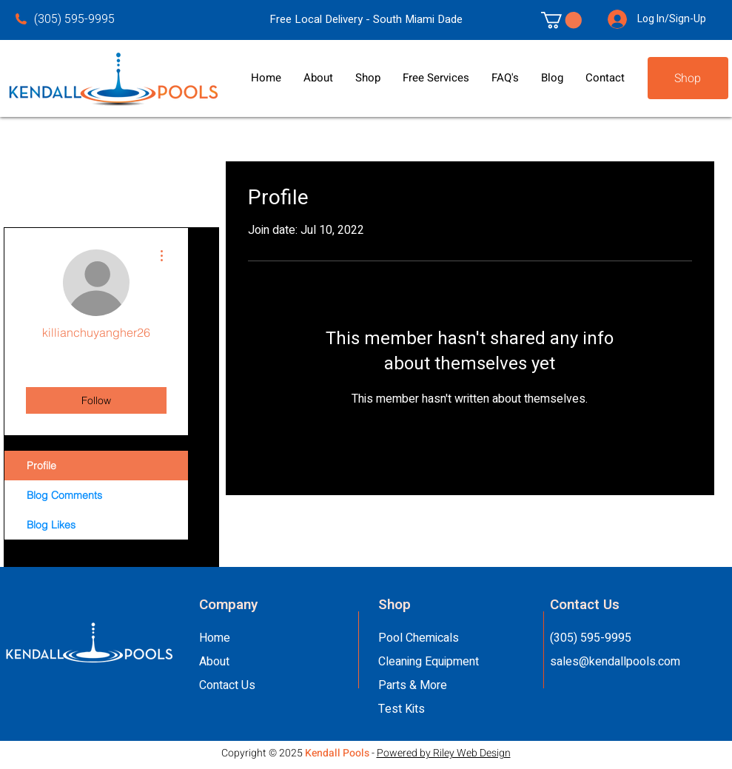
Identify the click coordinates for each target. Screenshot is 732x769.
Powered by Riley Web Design (444, 753)
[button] (318, 78)
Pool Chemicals (418, 638)
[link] (561, 20)
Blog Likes (51, 524)
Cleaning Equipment (428, 662)
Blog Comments (64, 495)
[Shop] (688, 78)
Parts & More (412, 685)
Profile (41, 465)
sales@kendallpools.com (615, 662)
